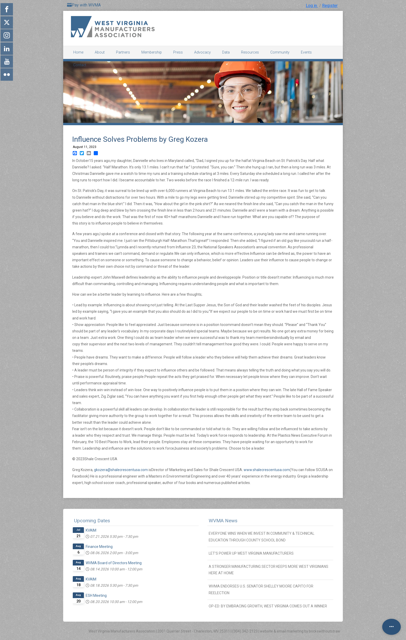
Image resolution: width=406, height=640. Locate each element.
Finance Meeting (99, 547)
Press (178, 52)
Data (226, 52)
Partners (123, 52)
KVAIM (91, 530)
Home (78, 52)
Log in (312, 5)
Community (279, 52)
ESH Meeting (96, 595)
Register (330, 5)
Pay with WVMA (84, 5)
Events (306, 52)
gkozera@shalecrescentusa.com (121, 470)
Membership (151, 52)
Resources (250, 52)
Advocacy (202, 52)
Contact (79, 65)
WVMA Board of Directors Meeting (114, 563)
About (100, 52)
